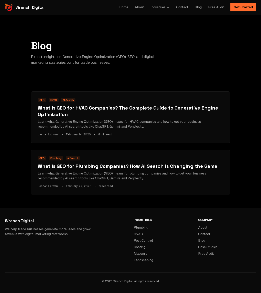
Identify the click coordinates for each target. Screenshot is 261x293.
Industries (160, 7)
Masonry (140, 254)
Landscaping (143, 260)
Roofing (139, 247)
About (139, 7)
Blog (198, 7)
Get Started (243, 7)
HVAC (138, 234)
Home (123, 7)
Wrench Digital (19, 220)
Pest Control (143, 241)
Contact (182, 7)
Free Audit (216, 7)
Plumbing (141, 227)
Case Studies (208, 247)
